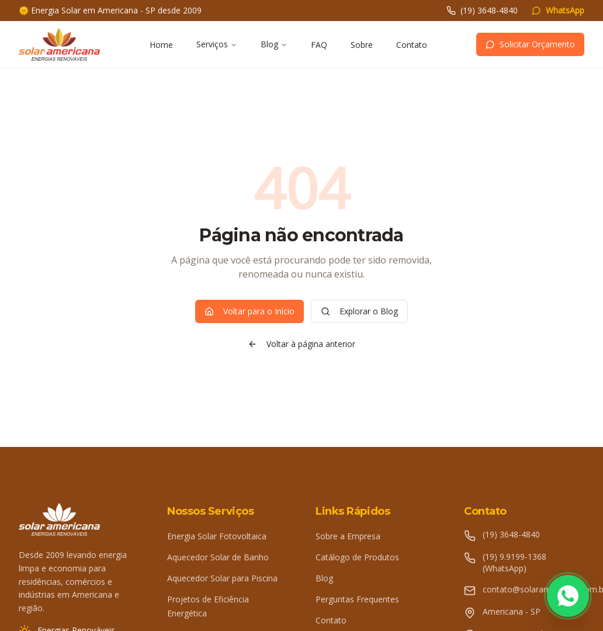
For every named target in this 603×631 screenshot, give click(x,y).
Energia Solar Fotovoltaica (216, 536)
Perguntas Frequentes (357, 599)
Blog (274, 44)
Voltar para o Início (249, 311)
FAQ (319, 44)
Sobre (362, 44)
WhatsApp (558, 10)
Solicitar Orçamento (530, 44)
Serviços (216, 44)
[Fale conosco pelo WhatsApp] (568, 596)
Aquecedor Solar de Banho (218, 557)
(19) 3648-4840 (482, 10)
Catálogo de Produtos (357, 557)
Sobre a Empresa (348, 536)
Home (161, 44)
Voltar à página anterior (301, 343)
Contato (411, 44)
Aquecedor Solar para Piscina (222, 578)
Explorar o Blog (359, 311)
